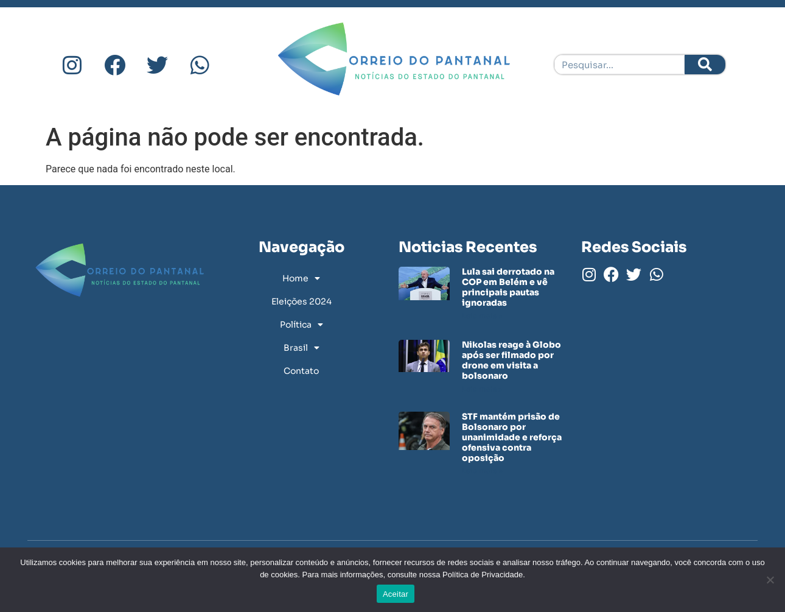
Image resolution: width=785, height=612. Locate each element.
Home (301, 278)
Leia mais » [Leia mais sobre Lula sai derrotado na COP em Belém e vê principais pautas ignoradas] (482, 315)
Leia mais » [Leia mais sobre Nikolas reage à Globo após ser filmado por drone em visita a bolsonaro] (482, 388)
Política (301, 324)
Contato (301, 370)
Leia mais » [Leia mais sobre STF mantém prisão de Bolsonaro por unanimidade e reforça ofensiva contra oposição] (482, 470)
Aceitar (395, 594)
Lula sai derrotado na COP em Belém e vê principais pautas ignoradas (508, 287)
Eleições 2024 (301, 301)
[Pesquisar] (705, 64)
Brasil (301, 347)
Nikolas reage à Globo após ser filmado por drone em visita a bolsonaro (511, 360)
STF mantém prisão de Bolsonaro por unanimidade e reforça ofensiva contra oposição (512, 437)
